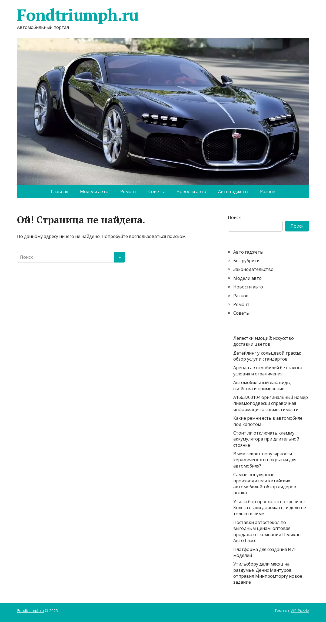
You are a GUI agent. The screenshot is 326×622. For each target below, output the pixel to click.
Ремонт (128, 191)
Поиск (234, 217)
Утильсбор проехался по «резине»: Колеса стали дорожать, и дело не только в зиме (270, 508)
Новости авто (191, 191)
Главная (59, 191)
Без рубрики (246, 261)
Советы (156, 191)
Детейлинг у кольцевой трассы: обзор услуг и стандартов (267, 356)
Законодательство (253, 269)
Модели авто (94, 191)
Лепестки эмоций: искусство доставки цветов (263, 341)
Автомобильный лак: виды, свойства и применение (262, 385)
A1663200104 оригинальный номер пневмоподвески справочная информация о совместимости (270, 403)
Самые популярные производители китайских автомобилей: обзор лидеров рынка (264, 484)
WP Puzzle (300, 610)
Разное (267, 191)
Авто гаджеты (233, 191)
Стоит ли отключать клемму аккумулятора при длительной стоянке (266, 439)
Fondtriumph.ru (78, 15)
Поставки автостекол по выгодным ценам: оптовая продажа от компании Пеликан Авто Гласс (267, 531)
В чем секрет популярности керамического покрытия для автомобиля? (264, 460)
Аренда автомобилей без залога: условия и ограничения (268, 370)
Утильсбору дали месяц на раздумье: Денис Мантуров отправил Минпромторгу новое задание (267, 573)
